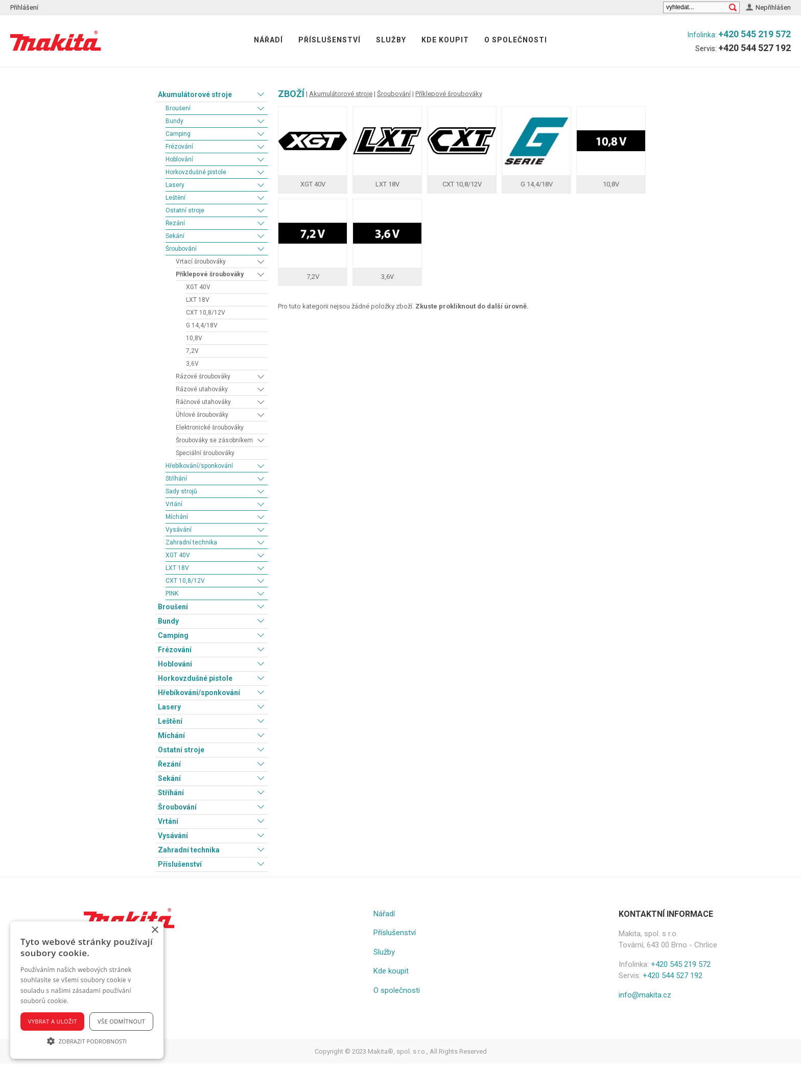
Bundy (174, 121)
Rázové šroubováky (203, 376)
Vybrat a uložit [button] (52, 1021)
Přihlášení (24, 7)
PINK (172, 593)
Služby (391, 40)
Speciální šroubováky (205, 453)
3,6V (192, 363)
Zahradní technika (191, 542)
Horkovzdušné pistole (196, 172)
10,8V (194, 338)
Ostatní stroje (185, 210)
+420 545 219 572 (754, 34)
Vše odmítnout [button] (121, 1021)
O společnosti (515, 40)
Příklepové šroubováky (210, 274)
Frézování (179, 146)
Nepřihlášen (773, 7)
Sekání (175, 236)
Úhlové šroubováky (202, 414)
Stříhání (176, 478)
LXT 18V (197, 299)
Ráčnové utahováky (203, 402)
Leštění (175, 197)
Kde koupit (445, 40)
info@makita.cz (645, 995)
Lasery (175, 184)
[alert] (86, 990)
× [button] (154, 930)
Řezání (175, 223)
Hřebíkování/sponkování (199, 465)
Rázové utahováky (202, 389)
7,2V (192, 350)
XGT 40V (198, 287)
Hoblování (179, 159)
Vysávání (179, 529)
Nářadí (268, 40)
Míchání (177, 516)
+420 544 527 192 (754, 47)
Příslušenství (329, 40)
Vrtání (174, 504)
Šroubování (181, 248)
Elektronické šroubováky (210, 427)
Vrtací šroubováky (201, 261)
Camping (178, 133)
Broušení (178, 108)
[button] (86, 1041)
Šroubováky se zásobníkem (214, 440)
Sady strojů (181, 491)
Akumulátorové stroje (195, 94)
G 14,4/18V (202, 325)
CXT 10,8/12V (205, 312)
